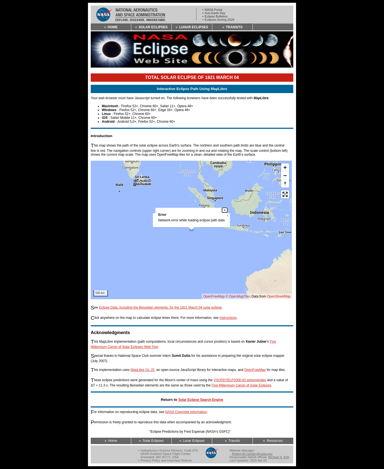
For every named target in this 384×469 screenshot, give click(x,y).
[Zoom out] (285, 175)
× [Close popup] (225, 210)
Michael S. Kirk (278, 457)
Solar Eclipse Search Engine (200, 400)
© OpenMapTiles (238, 296)
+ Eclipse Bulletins (215, 16)
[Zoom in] (285, 167)
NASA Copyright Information (186, 412)
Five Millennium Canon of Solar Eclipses (241, 385)
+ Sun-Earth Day (213, 13)
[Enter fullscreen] (285, 194)
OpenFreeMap (213, 296)
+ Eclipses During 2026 (218, 19)
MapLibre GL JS (142, 370)
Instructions (227, 318)
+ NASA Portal (212, 9)
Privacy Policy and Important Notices (166, 460)
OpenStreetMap (278, 296)
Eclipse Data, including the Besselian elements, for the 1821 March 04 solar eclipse (160, 307)
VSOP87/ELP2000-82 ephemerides (240, 380)
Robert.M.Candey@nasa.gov (252, 453)
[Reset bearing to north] (285, 184)
